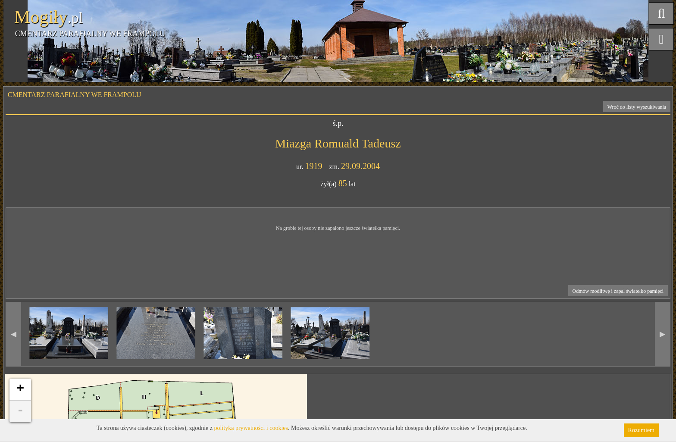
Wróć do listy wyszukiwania (637, 107)
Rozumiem (641, 430)
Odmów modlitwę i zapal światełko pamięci (618, 291)
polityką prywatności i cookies (251, 428)
